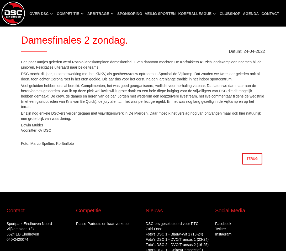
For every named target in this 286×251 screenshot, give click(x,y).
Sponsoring (129, 14)
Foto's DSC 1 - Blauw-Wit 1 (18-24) (174, 234)
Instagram (223, 234)
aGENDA (251, 14)
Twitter (220, 229)
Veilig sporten (160, 14)
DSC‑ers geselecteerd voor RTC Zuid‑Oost (172, 226)
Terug (252, 159)
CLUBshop (230, 14)
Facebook (223, 224)
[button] (41, 13)
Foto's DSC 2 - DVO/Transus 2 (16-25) (177, 245)
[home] (13, 13)
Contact (270, 14)
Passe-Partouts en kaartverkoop (102, 224)
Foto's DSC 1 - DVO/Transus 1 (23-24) (177, 239)
